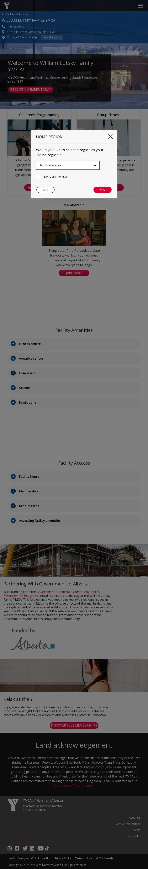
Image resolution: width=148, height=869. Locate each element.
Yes (102, 190)
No (45, 190)
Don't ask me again (56, 176)
